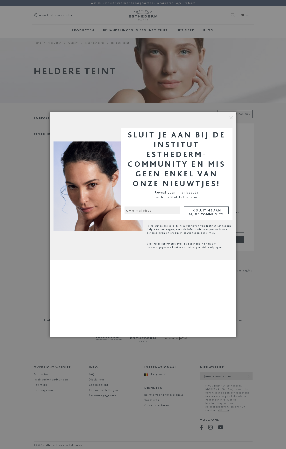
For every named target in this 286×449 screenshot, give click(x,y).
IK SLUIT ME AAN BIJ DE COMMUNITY (206, 211)
